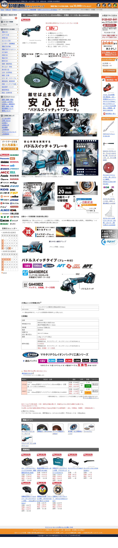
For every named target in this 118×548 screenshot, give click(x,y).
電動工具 (5, 32)
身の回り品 (5, 69)
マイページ (48, 527)
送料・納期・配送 (7, 99)
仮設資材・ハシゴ (7, 87)
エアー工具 (5, 35)
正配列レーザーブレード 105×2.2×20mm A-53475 (60, 499)
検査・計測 (5, 75)
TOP (71, 527)
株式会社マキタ (27, 373)
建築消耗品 (5, 90)
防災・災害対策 (7, 93)
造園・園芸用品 (7, 64)
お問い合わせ (6, 121)
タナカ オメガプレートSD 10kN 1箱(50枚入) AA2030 (109, 201)
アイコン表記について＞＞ (91, 398)
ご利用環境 (5, 134)
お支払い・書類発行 (8, 104)
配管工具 (5, 61)
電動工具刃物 (6, 46)
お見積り (5, 123)
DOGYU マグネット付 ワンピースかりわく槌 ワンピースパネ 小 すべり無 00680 (109, 155)
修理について (6, 111)
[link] (109, 242)
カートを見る (57, 527)
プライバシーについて (9, 132)
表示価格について (7, 108)
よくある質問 (6, 118)
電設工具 (5, 58)
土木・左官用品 (7, 72)
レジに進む (65, 527)
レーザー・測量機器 (8, 43)
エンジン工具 (6, 41)
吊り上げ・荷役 (7, 67)
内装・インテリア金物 (9, 84)
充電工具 (5, 38)
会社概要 (5, 127)
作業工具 (5, 55)
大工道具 (5, 52)
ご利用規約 (5, 129)
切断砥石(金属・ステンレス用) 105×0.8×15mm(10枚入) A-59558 (44, 499)
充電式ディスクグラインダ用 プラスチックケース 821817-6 (60, 470)
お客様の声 (5, 125)
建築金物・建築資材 (8, 81)
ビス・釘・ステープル (9, 78)
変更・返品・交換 (7, 106)
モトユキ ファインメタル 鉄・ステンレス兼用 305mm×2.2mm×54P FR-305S (109, 179)
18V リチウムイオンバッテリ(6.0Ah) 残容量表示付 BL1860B (28, 470)
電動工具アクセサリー (9, 49)
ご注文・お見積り (7, 102)
